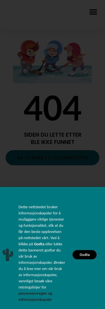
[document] (52, 154)
